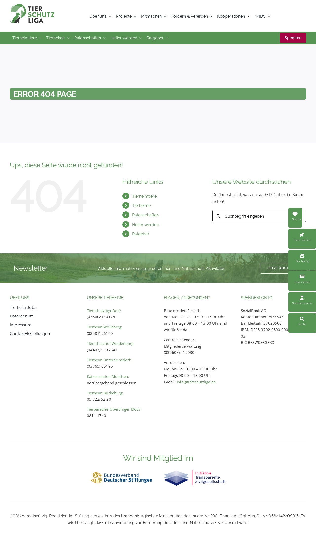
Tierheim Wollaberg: (104, 326)
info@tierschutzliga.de (196, 381)
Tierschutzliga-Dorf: (104, 310)
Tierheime (141, 205)
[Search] (218, 216)
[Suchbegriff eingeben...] (259, 216)
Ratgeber (140, 233)
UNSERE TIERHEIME (105, 297)
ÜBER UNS (19, 297)
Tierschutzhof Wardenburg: (111, 343)
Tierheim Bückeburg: (105, 392)
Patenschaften (145, 214)
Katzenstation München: (108, 376)
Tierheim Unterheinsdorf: (109, 359)
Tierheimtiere (144, 196)
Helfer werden (145, 224)
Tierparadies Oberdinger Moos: (114, 409)
